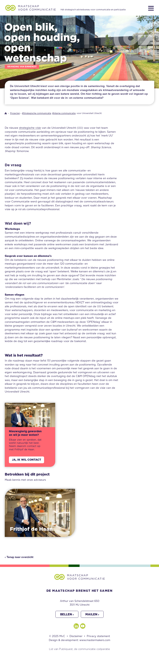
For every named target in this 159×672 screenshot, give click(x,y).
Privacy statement (98, 636)
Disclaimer (75, 636)
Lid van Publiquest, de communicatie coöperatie (79, 649)
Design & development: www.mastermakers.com (79, 640)
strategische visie (30, 128)
